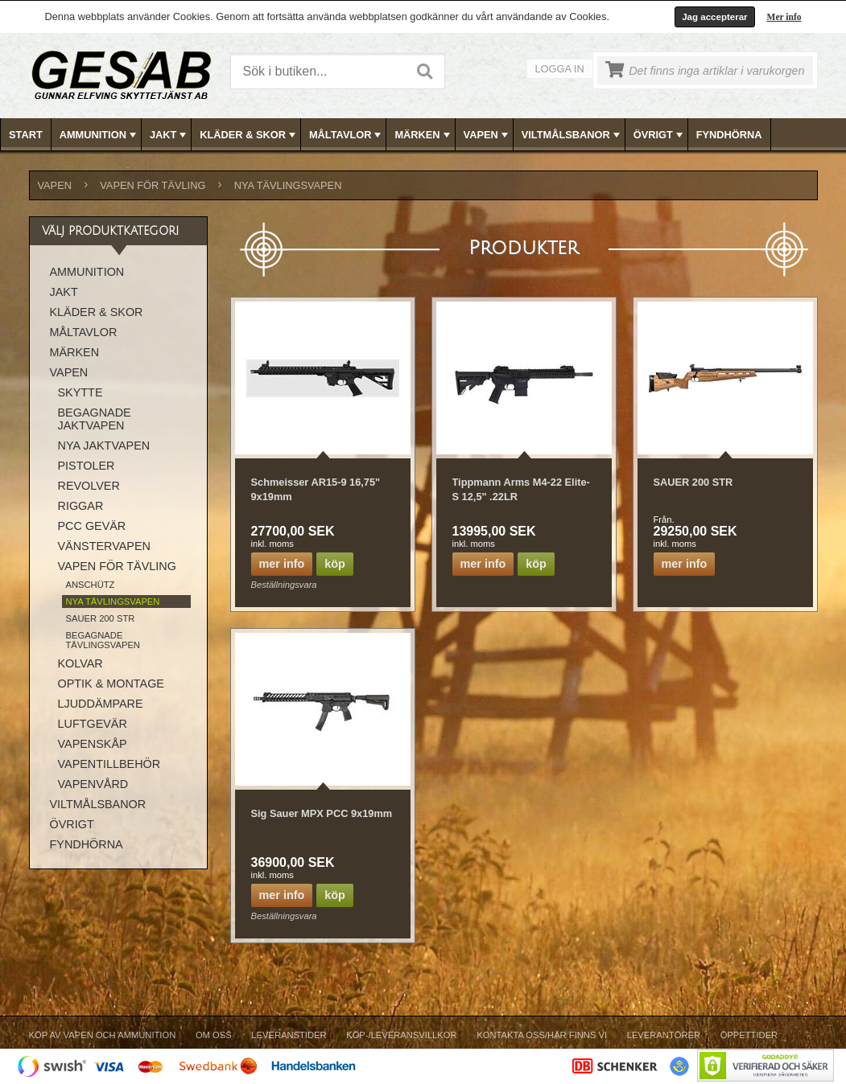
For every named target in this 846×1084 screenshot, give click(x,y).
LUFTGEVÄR (92, 723)
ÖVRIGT (659, 135)
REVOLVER (89, 485)
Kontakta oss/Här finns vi (542, 1035)
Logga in (559, 69)
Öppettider (749, 1035)
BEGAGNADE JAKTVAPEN (94, 419)
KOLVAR (80, 663)
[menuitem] (26, 134)
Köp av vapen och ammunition (102, 1035)
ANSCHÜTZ (90, 584)
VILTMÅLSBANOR (572, 135)
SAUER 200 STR (693, 482)
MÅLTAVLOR (346, 135)
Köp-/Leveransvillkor (401, 1035)
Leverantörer (663, 1035)
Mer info (784, 17)
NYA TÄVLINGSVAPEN (288, 185)
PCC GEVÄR (92, 525)
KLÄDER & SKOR (249, 135)
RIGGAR (81, 505)
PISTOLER (86, 465)
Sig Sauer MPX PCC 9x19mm (322, 813)
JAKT (169, 135)
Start (26, 135)
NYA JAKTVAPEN (104, 445)
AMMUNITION (99, 135)
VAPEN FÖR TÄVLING (152, 185)
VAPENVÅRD (93, 784)
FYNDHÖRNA (729, 135)
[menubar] (423, 134)
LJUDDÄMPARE (100, 703)
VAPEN (487, 135)
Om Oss (214, 1035)
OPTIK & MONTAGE (111, 683)
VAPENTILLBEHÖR (109, 764)
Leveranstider (288, 1035)
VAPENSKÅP (92, 743)
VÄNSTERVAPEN (104, 546)
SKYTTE (80, 392)
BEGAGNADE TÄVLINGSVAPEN (103, 640)
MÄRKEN (423, 135)
